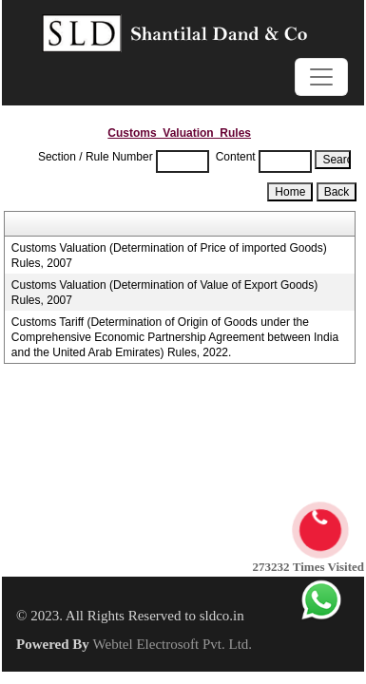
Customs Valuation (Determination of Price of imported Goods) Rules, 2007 (169, 255)
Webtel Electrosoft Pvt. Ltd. (173, 644)
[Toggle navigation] (321, 77)
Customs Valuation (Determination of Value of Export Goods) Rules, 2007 (164, 292)
